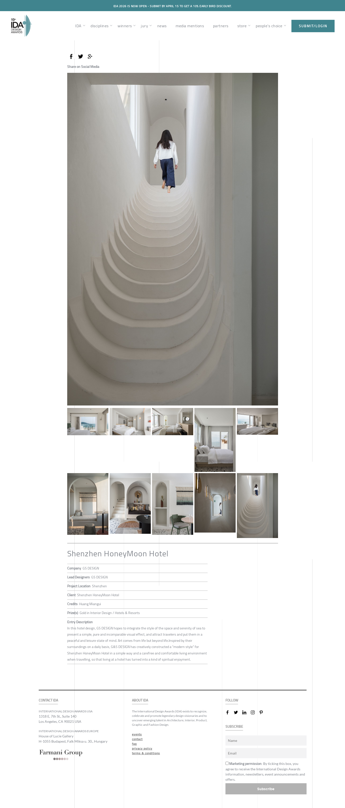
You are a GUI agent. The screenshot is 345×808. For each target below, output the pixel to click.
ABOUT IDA (140, 700)
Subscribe (266, 789)
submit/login (313, 26)
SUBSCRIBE (234, 726)
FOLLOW (231, 700)
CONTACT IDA (48, 700)
